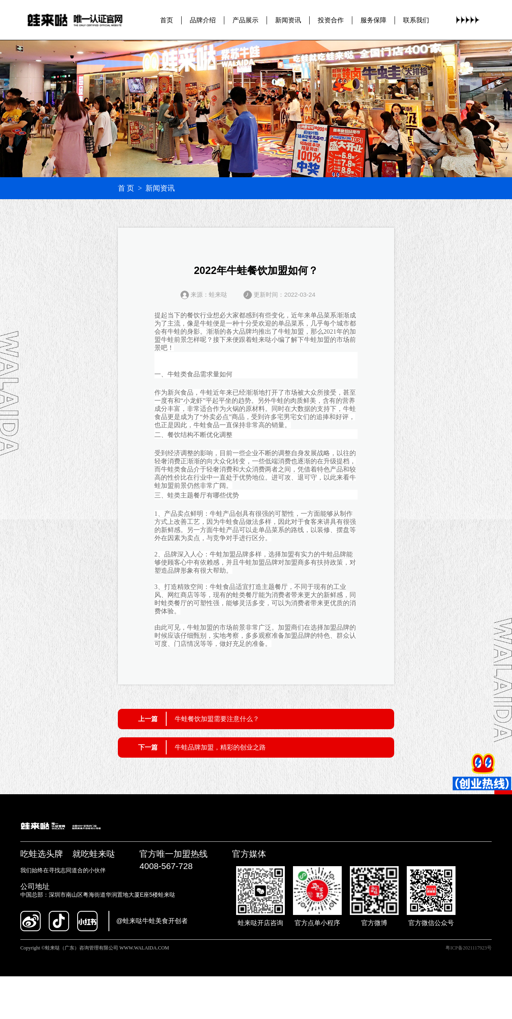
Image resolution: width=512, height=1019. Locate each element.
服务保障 (373, 19)
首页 (166, 19)
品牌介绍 (203, 19)
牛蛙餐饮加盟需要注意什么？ (217, 718)
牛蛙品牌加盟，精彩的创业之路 (220, 747)
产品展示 (245, 19)
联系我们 (416, 19)
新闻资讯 (288, 19)
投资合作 (331, 19)
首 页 (126, 188)
